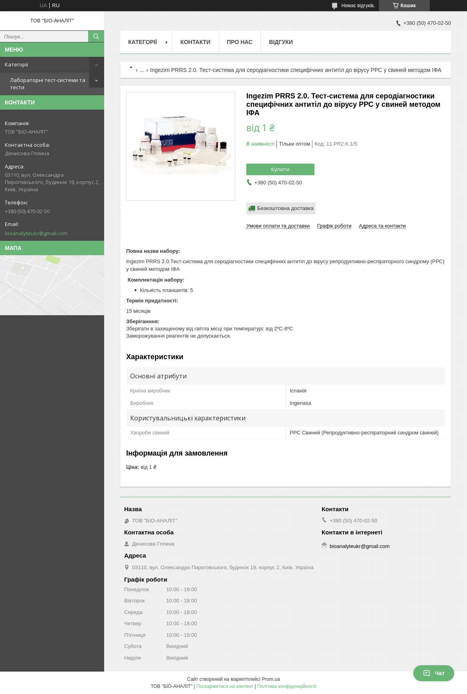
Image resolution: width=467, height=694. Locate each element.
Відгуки (281, 42)
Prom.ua (271, 679)
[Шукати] (96, 36)
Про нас (239, 42)
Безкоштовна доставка (285, 208)
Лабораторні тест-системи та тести (47, 83)
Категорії (16, 64)
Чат (434, 673)
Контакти (196, 42)
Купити (280, 169)
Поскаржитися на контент (224, 686)
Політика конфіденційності (286, 686)
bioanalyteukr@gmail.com (36, 233)
